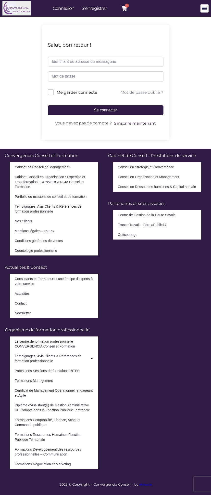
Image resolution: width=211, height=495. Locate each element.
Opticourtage (127, 235)
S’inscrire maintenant (135, 123)
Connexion (63, 8)
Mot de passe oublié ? (142, 92)
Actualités (22, 293)
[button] (204, 8)
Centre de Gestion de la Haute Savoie (147, 215)
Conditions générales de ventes (39, 241)
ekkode (145, 484)
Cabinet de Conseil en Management (42, 167)
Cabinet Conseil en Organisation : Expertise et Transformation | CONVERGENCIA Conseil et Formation (50, 182)
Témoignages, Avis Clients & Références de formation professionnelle (48, 208)
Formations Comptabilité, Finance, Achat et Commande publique (47, 422)
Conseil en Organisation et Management (148, 177)
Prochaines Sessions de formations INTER (47, 371)
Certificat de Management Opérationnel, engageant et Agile (54, 392)
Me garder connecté (77, 92)
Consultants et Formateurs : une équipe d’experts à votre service (54, 281)
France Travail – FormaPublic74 (142, 225)
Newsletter (23, 313)
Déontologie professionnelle (36, 251)
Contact (20, 303)
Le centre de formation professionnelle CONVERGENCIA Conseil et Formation (45, 343)
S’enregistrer (94, 8)
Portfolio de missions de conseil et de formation (51, 197)
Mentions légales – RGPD (34, 231)
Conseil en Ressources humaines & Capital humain (157, 187)
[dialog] (202, 485)
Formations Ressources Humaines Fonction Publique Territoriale (48, 437)
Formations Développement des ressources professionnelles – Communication (48, 451)
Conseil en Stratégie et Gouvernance (146, 167)
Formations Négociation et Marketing (43, 464)
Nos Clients (23, 221)
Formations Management (34, 381)
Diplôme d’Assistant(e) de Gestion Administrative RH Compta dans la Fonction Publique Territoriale (52, 407)
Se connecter (105, 110)
